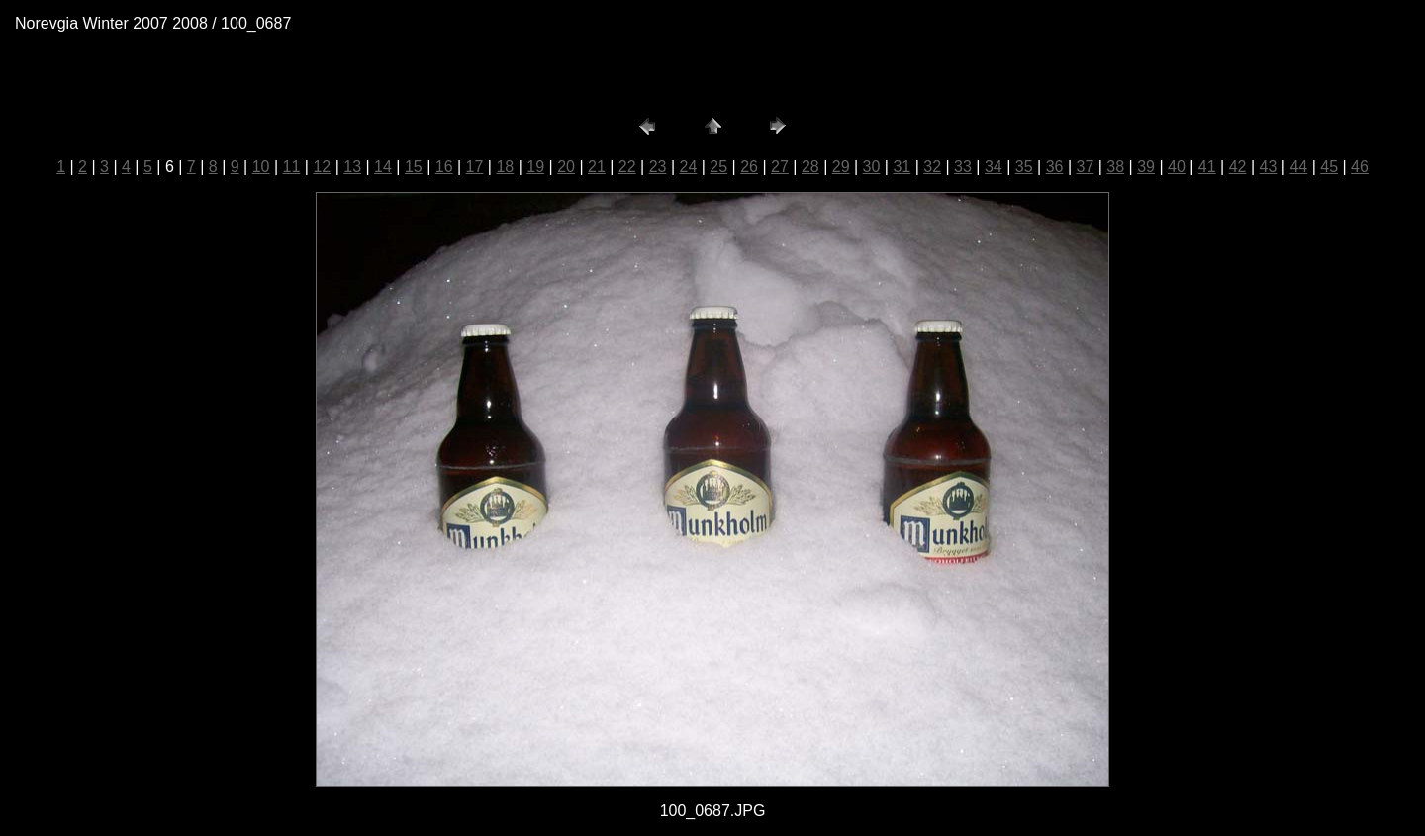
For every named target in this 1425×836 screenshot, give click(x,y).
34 (993, 166)
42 (1238, 166)
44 (1298, 166)
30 (872, 166)
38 (1115, 166)
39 (1146, 166)
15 (414, 166)
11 (292, 166)
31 (901, 166)
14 (383, 166)
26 (749, 166)
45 (1329, 166)
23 (658, 166)
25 (718, 166)
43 (1269, 166)
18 (505, 166)
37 (1084, 166)
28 (810, 166)
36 (1055, 166)
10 (261, 166)
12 (322, 166)
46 (1360, 166)
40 (1177, 166)
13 (352, 166)
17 (475, 166)
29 (841, 166)
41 (1207, 166)
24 (689, 166)
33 (963, 166)
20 (566, 166)
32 (932, 166)
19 (535, 166)
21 (597, 166)
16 (444, 166)
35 (1024, 166)
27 (780, 166)
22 (627, 166)
